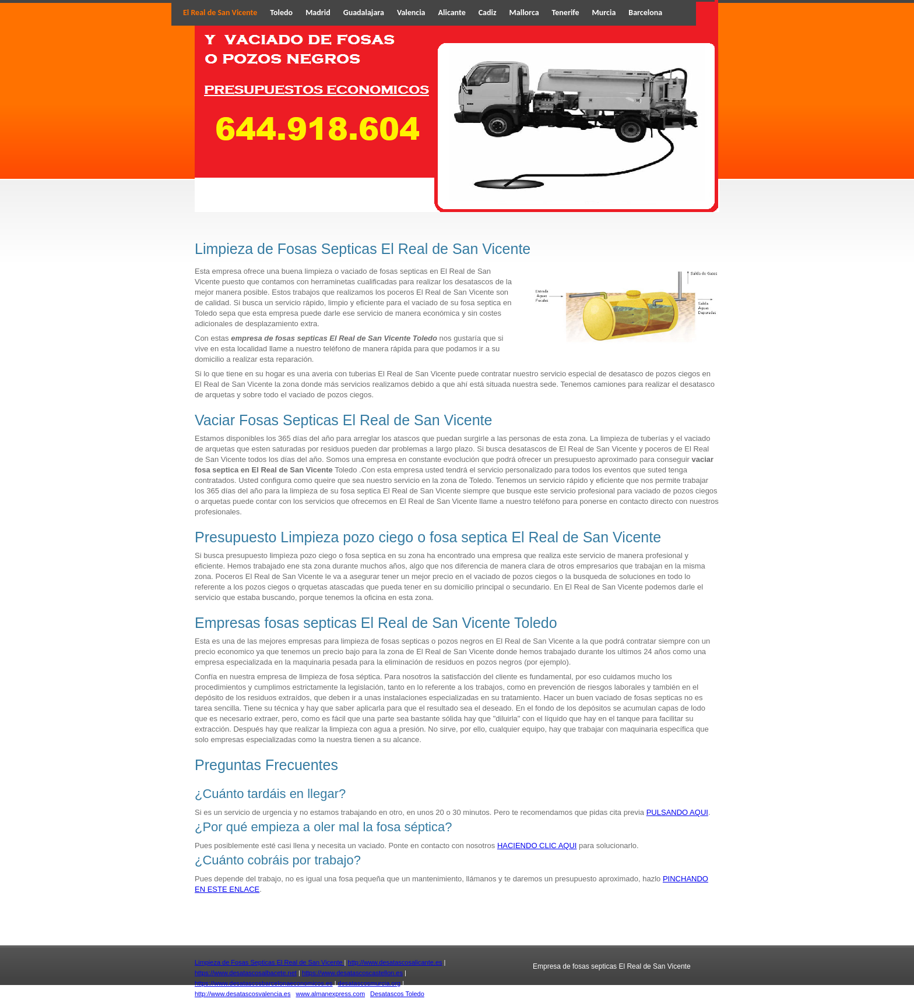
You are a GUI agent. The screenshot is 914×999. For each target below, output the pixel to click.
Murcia (604, 12)
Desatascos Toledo (397, 993)
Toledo (281, 12)
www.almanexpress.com (330, 993)
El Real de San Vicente (220, 12)
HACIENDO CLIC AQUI (537, 845)
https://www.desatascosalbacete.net (246, 972)
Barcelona (645, 12)
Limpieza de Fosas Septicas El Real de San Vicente (269, 962)
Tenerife (565, 12)
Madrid (318, 12)
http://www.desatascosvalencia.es (242, 993)
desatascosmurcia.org (369, 983)
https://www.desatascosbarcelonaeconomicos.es (264, 983)
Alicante (452, 12)
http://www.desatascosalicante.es (395, 962)
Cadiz (488, 12)
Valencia (411, 12)
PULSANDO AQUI (677, 812)
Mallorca (524, 12)
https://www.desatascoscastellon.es (352, 972)
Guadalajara (363, 12)
